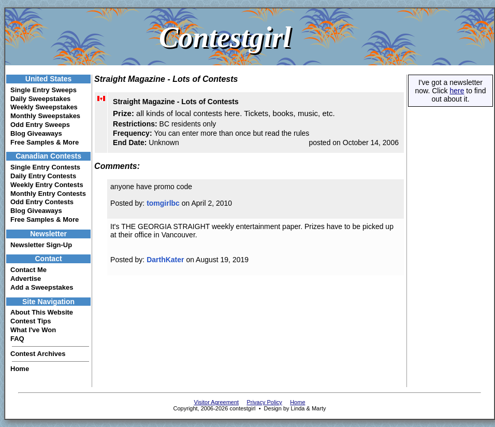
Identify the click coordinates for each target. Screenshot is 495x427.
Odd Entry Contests (42, 202)
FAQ (17, 339)
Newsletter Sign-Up (41, 245)
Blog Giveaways (36, 133)
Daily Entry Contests (43, 176)
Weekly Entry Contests (46, 185)
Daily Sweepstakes (40, 99)
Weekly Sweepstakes (44, 107)
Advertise (25, 278)
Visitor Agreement (216, 402)
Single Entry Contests (45, 167)
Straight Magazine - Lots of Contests (176, 101)
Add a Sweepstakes (41, 287)
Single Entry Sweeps (43, 90)
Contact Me (28, 270)
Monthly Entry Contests (48, 193)
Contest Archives (37, 354)
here (456, 91)
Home (19, 369)
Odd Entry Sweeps (40, 125)
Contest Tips (30, 321)
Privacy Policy (264, 402)
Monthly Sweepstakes (45, 116)
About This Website (41, 312)
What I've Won (33, 330)
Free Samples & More (44, 142)
